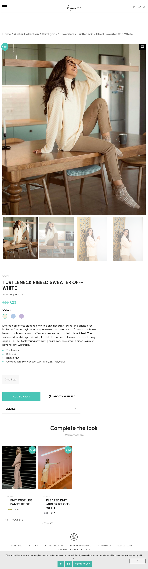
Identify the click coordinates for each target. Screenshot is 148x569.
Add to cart (21, 396)
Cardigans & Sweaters (58, 34)
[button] (61, 396)
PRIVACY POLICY (104, 546)
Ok (60, 564)
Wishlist (139, 6)
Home (6, 34)
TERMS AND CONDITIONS (80, 546)
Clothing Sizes (10, 372)
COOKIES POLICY (125, 546)
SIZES (87, 549)
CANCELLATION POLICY (68, 549)
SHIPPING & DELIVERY (53, 546)
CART (135, 7)
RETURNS (33, 546)
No (68, 564)
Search (144, 7)
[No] (137, 561)
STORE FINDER (17, 546)
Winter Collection (26, 34)
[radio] (10, 379)
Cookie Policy (82, 564)
